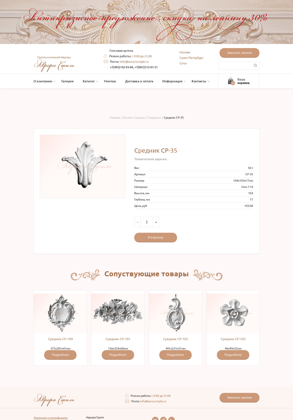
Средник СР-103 (233, 339)
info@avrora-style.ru (134, 61)
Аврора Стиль (54, 63)
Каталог (90, 81)
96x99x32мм (233, 326)
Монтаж (110, 81)
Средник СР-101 (118, 339)
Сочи (183, 63)
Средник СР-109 (60, 339)
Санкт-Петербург (191, 58)
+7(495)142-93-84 (121, 67)
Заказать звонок (239, 52)
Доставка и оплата (139, 81)
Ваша (243, 81)
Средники (154, 117)
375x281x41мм (60, 326)
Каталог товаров (134, 117)
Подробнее (60, 354)
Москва (184, 52)
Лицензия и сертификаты (51, 417)
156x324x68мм (117, 326)
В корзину (155, 237)
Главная (115, 117)
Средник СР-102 (175, 339)
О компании (44, 81)
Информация (173, 81)
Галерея (67, 81)
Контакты (200, 81)
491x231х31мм (175, 326)
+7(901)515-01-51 (146, 67)
